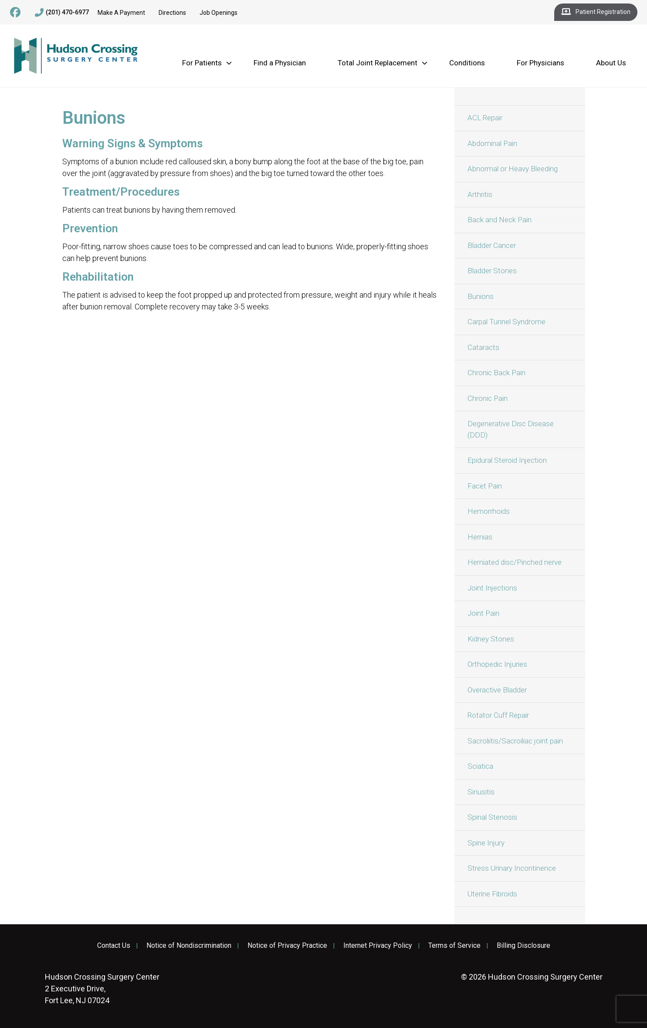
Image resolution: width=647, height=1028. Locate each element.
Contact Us (113, 945)
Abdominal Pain (492, 143)
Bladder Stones (492, 270)
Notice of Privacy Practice (287, 945)
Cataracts (483, 347)
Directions (172, 12)
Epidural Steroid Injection (507, 460)
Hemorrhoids (488, 511)
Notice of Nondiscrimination (188, 945)
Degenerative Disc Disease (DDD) (510, 429)
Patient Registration (595, 12)
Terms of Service (454, 945)
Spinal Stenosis (492, 817)
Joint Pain (483, 613)
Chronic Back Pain (496, 372)
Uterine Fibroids (492, 893)
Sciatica (480, 766)
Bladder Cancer (491, 245)
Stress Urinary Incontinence (511, 868)
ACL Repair (484, 117)
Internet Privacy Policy (377, 945)
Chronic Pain (487, 398)
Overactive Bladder (497, 689)
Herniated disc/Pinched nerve (514, 562)
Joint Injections (492, 588)
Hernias (479, 537)
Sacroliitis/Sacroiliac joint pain (515, 740)
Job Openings (218, 12)
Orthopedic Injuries (497, 664)
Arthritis (479, 194)
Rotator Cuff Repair (498, 715)
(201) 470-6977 (62, 12)
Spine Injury (486, 842)
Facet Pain (484, 486)
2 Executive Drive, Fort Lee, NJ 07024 (102, 988)
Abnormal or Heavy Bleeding (512, 168)
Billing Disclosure (523, 945)
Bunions (480, 296)
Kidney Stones (490, 638)
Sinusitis (481, 791)
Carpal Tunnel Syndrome (506, 321)
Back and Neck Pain (499, 219)
